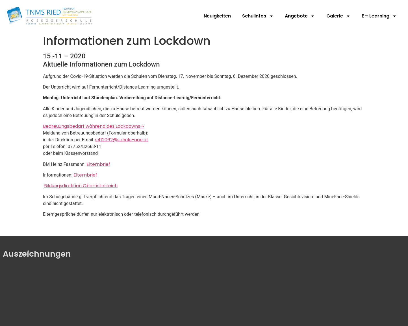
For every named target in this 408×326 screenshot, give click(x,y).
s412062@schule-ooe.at (121, 139)
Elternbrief (98, 164)
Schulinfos (258, 16)
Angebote (300, 16)
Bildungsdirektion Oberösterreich (81, 185)
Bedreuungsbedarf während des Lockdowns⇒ (93, 126)
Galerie (338, 16)
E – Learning (379, 16)
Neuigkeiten (217, 16)
